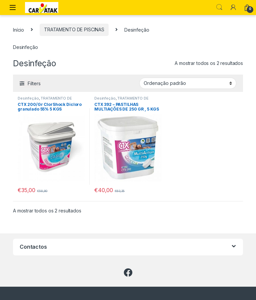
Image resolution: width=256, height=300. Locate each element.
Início (18, 29)
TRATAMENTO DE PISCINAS (74, 29)
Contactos (33, 246)
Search (219, 7)
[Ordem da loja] (187, 83)
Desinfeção (28, 98)
